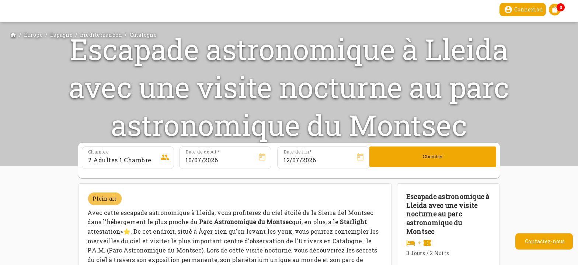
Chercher (433, 156)
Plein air (105, 198)
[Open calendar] (262, 157)
